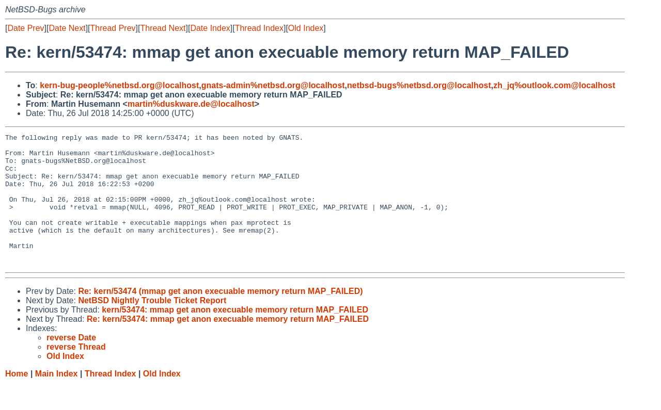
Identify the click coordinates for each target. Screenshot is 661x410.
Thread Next (162, 28)
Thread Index (259, 28)
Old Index (305, 28)
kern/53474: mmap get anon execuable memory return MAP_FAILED (235, 336)
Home (16, 400)
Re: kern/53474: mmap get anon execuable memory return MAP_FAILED (228, 345)
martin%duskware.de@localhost (191, 104)
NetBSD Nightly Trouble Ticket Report (152, 326)
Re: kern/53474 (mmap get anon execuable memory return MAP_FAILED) (220, 317)
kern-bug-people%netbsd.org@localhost (119, 85)
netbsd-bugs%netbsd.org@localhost (419, 85)
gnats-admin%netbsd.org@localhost (273, 85)
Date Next (67, 28)
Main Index (56, 400)
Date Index (210, 28)
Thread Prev (113, 28)
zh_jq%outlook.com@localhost (554, 85)
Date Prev (25, 28)
